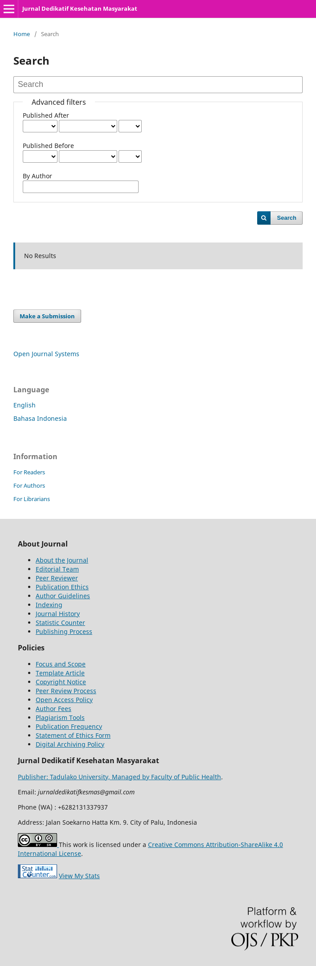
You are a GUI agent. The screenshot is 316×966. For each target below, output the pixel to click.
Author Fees (53, 708)
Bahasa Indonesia (40, 418)
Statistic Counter (60, 622)
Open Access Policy (64, 699)
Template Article (60, 673)
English (24, 405)
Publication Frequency (69, 726)
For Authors (29, 485)
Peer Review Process (66, 690)
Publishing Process (64, 631)
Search (286, 217)
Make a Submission (47, 316)
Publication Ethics (62, 587)
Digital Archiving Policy (70, 744)
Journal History (58, 613)
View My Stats (79, 875)
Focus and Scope (61, 664)
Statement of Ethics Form (73, 735)
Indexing (49, 604)
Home (21, 34)
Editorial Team (57, 569)
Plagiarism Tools (60, 717)
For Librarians (31, 499)
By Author (37, 176)
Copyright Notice (61, 682)
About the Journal (62, 560)
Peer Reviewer (57, 578)
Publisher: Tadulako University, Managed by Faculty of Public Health (119, 777)
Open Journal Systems (46, 353)
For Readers (29, 472)
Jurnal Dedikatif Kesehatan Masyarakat (79, 8)
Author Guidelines (63, 596)
